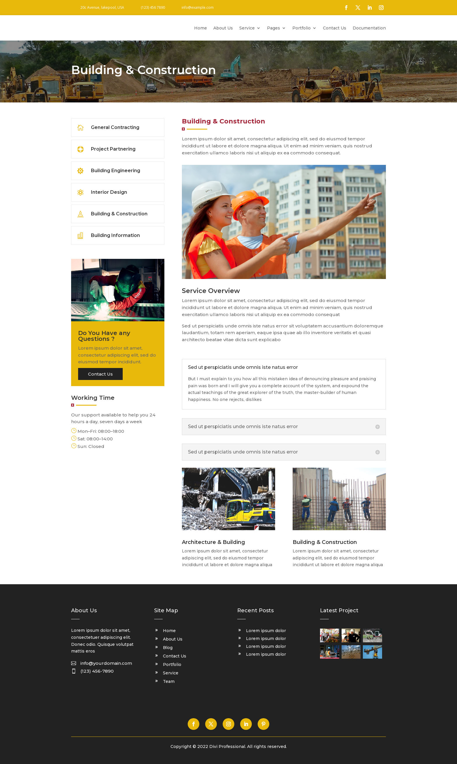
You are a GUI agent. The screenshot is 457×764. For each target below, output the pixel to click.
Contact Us (334, 28)
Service (247, 28)
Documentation (369, 28)
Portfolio (301, 28)
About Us (223, 28)
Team (169, 681)
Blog (168, 648)
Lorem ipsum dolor (266, 630)
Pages (273, 28)
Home (200, 28)
